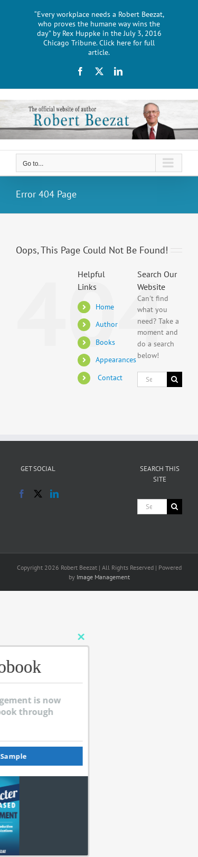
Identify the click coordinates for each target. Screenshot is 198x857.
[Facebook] (21, 493)
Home (105, 307)
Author (107, 324)
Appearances (116, 359)
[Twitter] (38, 493)
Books (105, 342)
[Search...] (152, 379)
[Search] (174, 379)
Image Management (103, 577)
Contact (109, 377)
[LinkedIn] (54, 493)
